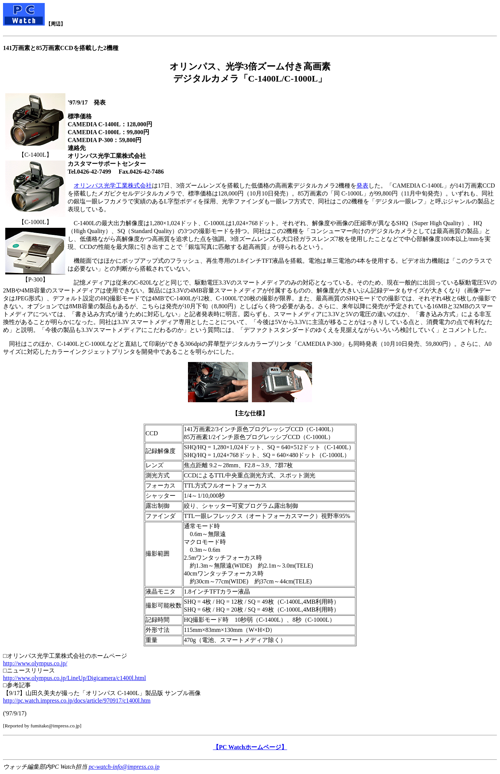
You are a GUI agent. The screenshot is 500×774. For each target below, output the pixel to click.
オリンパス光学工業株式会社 (113, 185)
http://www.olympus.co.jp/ (35, 663)
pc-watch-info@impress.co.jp (124, 766)
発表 (362, 185)
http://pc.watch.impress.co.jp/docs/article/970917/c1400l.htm (76, 700)
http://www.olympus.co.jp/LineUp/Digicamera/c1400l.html (74, 678)
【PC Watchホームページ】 (250, 747)
